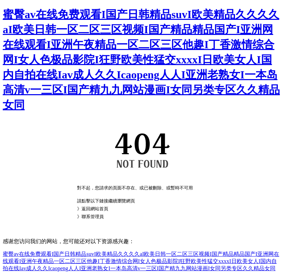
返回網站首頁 (95, 208)
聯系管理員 (93, 216)
